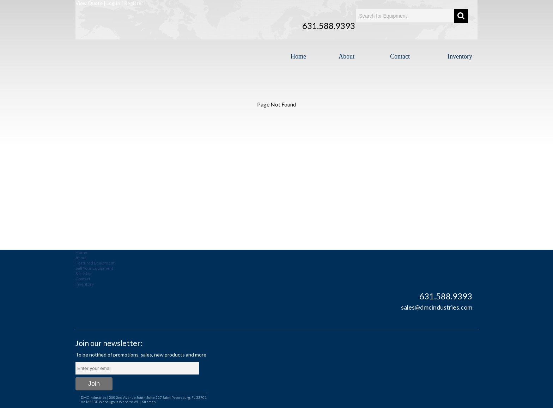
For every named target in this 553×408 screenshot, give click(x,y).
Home (298, 56)
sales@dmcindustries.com (436, 307)
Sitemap (149, 402)
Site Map (83, 273)
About (346, 56)
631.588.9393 (328, 25)
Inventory (460, 56)
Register (133, 3)
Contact (400, 56)
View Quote (89, 3)
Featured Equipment (95, 263)
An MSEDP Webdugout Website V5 (109, 402)
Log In (113, 3)
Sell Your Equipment (94, 268)
